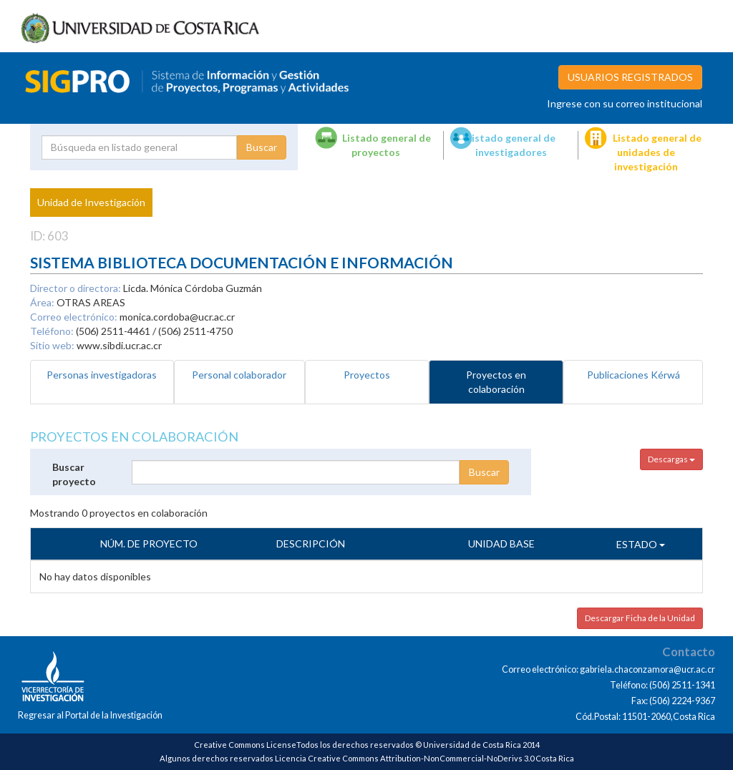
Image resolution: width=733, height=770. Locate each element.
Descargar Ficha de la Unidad (640, 618)
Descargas (671, 459)
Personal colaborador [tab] (239, 375)
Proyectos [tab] (367, 375)
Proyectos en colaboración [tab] (496, 382)
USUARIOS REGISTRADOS (630, 77)
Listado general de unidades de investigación (657, 152)
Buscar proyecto (74, 474)
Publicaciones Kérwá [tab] (633, 375)
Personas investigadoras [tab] (102, 375)
